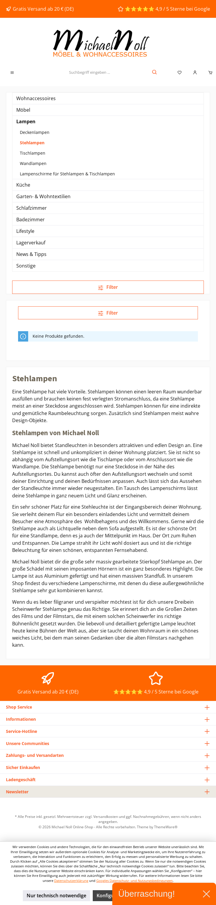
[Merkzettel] (179, 72)
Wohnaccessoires (36, 98)
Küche (23, 185)
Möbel (23, 110)
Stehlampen (32, 142)
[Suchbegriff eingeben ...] (89, 73)
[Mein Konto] (195, 72)
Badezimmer (30, 219)
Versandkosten (105, 816)
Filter (108, 287)
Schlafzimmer (31, 208)
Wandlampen (33, 163)
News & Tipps (31, 254)
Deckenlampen (34, 132)
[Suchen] (154, 73)
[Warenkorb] (208, 72)
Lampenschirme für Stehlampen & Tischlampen (67, 174)
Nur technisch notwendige (56, 895)
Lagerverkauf (30, 242)
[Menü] (12, 72)
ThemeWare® (165, 826)
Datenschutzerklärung (71, 880)
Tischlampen (32, 153)
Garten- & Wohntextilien (43, 196)
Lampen (26, 121)
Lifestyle (25, 231)
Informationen (21, 719)
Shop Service (19, 707)
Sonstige (26, 265)
